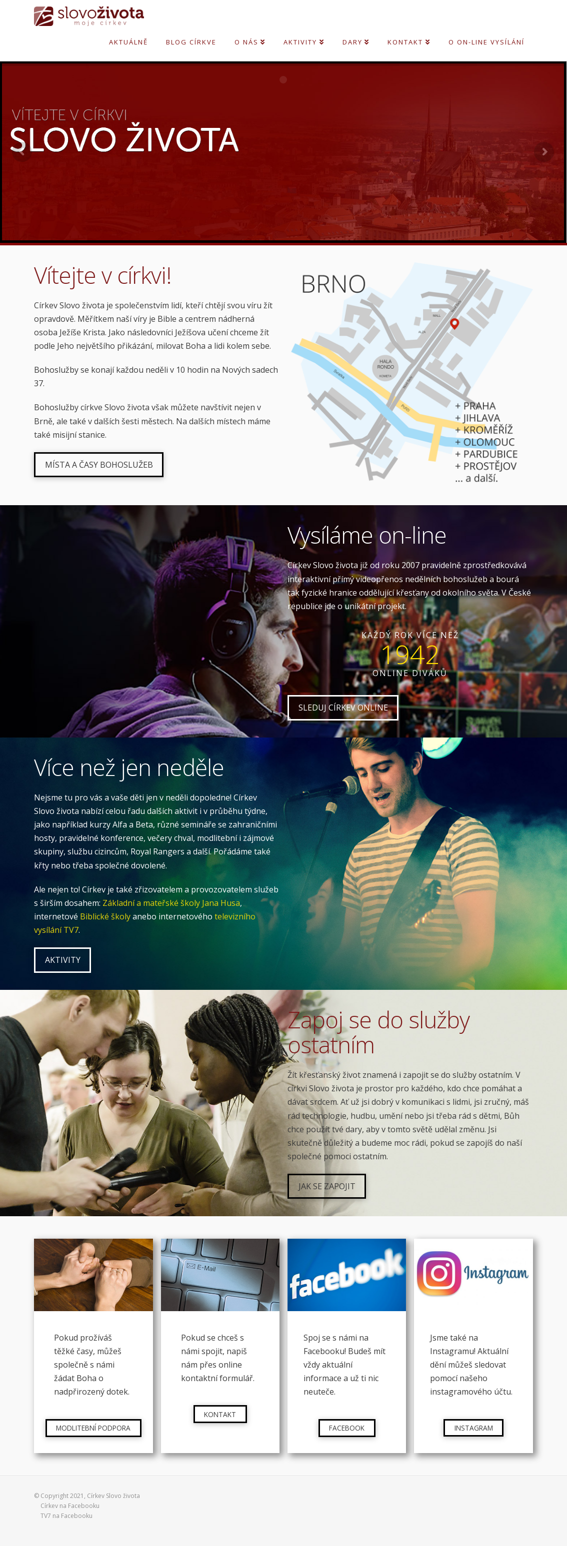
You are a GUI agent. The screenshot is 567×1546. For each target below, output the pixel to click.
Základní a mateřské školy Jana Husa (171, 902)
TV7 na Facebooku (66, 1516)
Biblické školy (105, 916)
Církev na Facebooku (70, 1506)
